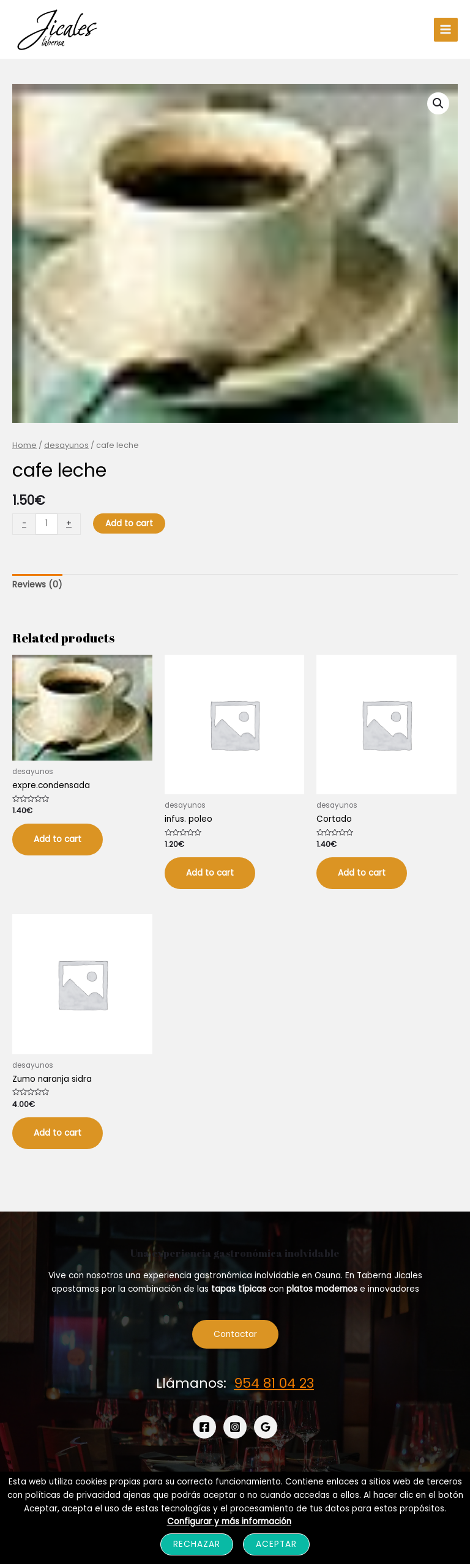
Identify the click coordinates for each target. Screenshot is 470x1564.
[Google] (265, 1427)
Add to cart (129, 523)
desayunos (66, 445)
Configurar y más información (229, 1521)
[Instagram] (235, 1427)
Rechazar (196, 1544)
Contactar (235, 1334)
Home (24, 445)
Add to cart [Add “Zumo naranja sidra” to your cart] (57, 1133)
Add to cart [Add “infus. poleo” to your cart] (210, 873)
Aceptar (276, 1544)
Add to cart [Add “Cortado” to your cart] (362, 873)
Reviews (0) (37, 584)
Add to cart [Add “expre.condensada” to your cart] (57, 839)
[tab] (37, 585)
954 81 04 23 (274, 1383)
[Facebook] (204, 1427)
